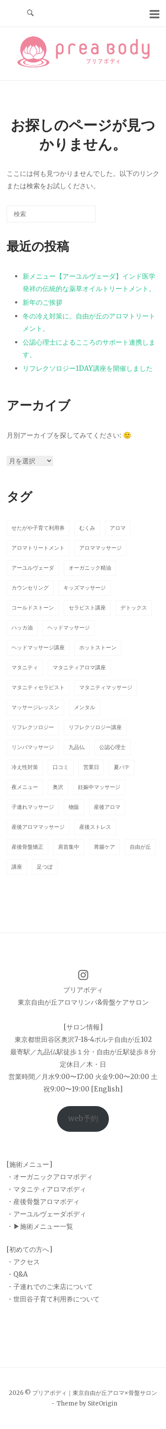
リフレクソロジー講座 (95, 727)
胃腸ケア (104, 846)
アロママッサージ (100, 547)
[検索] (75, 217)
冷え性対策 (25, 767)
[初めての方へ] (29, 1249)
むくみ (87, 527)
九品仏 (77, 747)
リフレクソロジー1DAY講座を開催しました (88, 368)
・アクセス (23, 1262)
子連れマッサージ (33, 807)
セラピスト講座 (87, 607)
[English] (107, 1089)
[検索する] (51, 214)
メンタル (84, 707)
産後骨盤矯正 (27, 846)
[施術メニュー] (29, 1164)
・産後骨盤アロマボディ (43, 1201)
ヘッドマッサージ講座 (38, 647)
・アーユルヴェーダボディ (46, 1214)
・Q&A (17, 1274)
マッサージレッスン (35, 707)
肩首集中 (68, 846)
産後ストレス (95, 826)
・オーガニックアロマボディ (50, 1177)
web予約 (83, 1118)
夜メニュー (25, 787)
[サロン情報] (83, 1027)
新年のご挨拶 (42, 302)
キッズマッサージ (84, 587)
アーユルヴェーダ (33, 567)
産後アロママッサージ (38, 826)
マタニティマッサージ (105, 687)
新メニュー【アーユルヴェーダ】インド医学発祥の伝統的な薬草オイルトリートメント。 (89, 282)
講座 (17, 866)
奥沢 (58, 787)
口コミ (61, 767)
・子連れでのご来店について (50, 1286)
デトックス (133, 607)
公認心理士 (112, 747)
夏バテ (122, 767)
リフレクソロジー (33, 727)
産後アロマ (107, 807)
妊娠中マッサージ (99, 787)
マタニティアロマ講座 (79, 667)
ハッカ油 (22, 627)
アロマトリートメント (38, 547)
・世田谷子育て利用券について (53, 1299)
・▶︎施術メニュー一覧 (40, 1226)
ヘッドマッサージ (68, 627)
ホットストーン (97, 647)
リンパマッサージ (33, 747)
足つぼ (45, 866)
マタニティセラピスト (38, 687)
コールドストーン (33, 607)
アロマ (118, 527)
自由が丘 (140, 846)
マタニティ (25, 667)
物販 (74, 807)
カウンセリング (30, 587)
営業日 (91, 767)
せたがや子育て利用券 (38, 527)
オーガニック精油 (90, 567)
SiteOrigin (102, 1403)
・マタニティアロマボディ (46, 1189)
